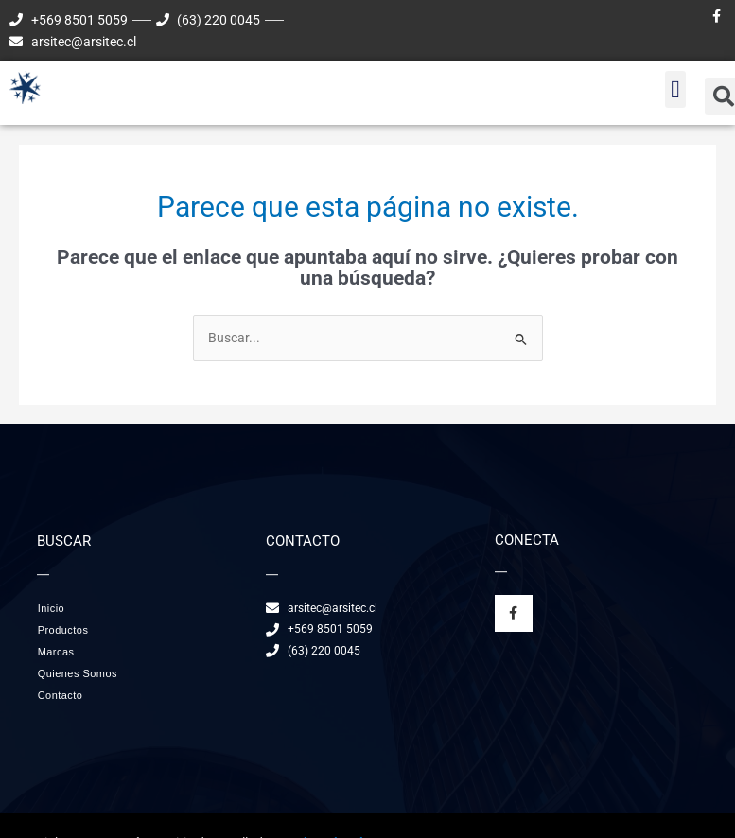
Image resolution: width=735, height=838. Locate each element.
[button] (676, 89)
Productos (68, 629)
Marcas (56, 651)
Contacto (60, 695)
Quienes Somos (77, 673)
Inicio (51, 608)
